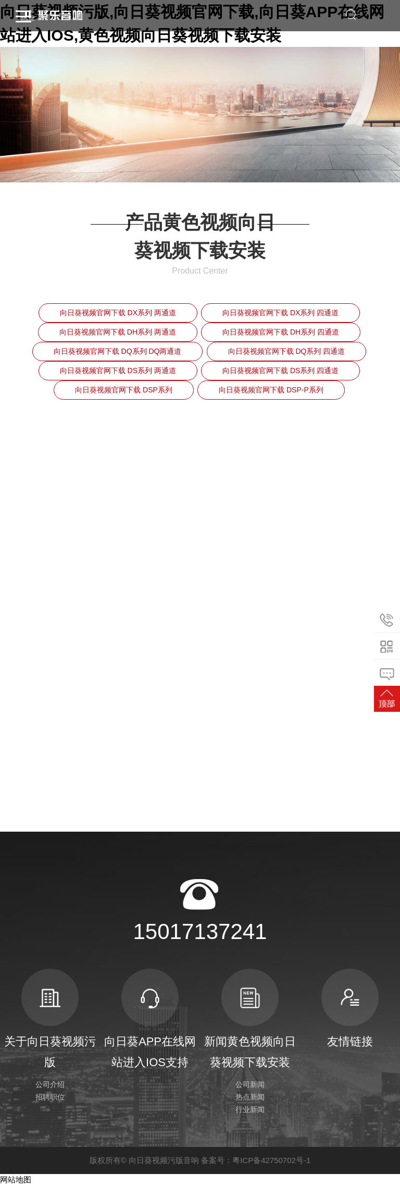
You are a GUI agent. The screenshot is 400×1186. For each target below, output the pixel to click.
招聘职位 (50, 1097)
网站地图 (15, 1180)
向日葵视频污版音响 (164, 1160)
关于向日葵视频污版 (50, 1019)
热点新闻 (250, 1097)
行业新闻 (250, 1109)
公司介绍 (50, 1084)
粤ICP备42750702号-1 (271, 1160)
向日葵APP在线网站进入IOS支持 (150, 1019)
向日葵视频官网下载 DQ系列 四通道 (286, 351)
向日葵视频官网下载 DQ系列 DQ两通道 (118, 351)
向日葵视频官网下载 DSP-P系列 (271, 390)
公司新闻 (250, 1084)
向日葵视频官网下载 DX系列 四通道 (280, 312)
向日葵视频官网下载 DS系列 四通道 (280, 370)
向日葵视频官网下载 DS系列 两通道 (118, 370)
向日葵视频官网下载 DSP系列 (123, 390)
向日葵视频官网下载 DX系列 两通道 (118, 312)
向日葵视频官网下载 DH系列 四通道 (280, 332)
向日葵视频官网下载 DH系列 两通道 (117, 332)
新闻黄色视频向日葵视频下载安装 (250, 1019)
